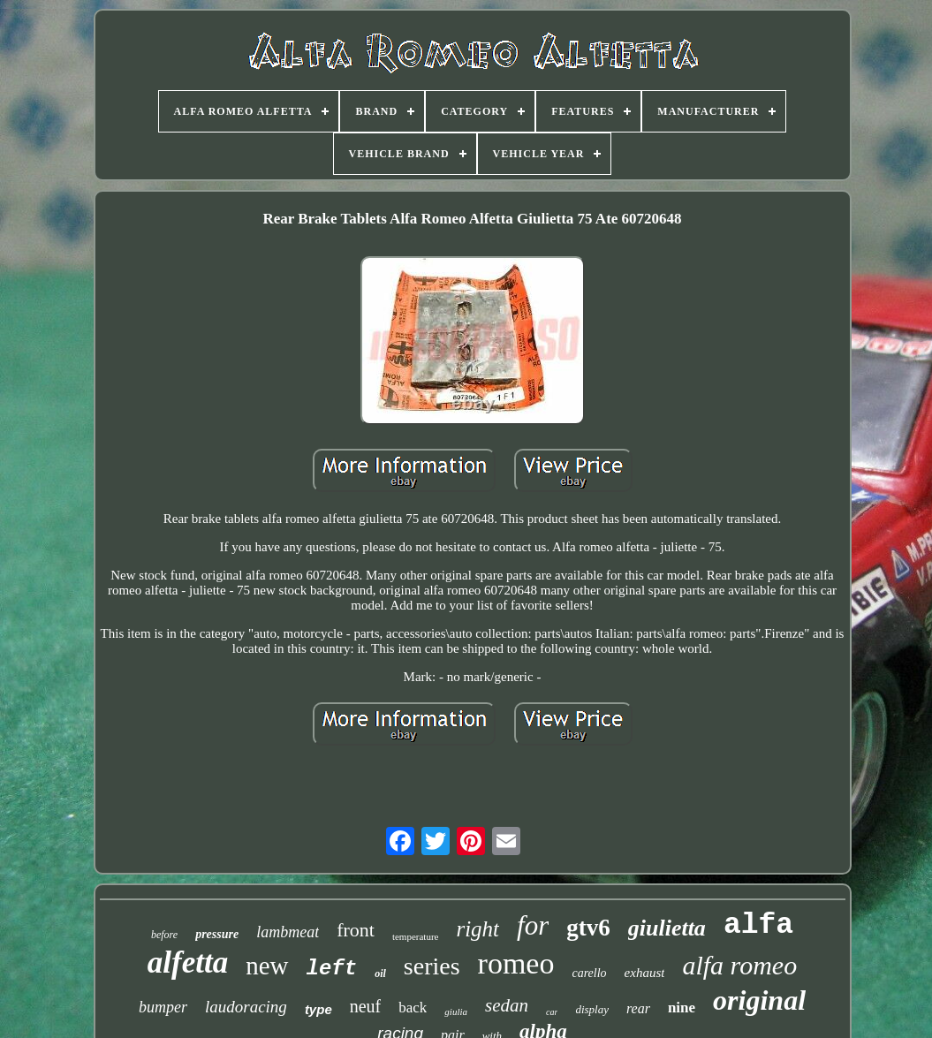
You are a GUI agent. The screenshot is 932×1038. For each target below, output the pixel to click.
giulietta (667, 928)
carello (589, 973)
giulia (455, 1011)
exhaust (645, 973)
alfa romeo (739, 965)
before (164, 934)
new (267, 965)
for (533, 925)
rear (638, 1008)
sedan (506, 1005)
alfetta (188, 962)
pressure (217, 934)
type (318, 1009)
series (432, 966)
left (332, 969)
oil (380, 973)
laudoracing (246, 1006)
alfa (758, 925)
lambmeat (287, 932)
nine (681, 1007)
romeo (516, 963)
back (412, 1007)
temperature (415, 936)
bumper (163, 1007)
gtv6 (588, 927)
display (592, 1009)
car (551, 1012)
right (477, 929)
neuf (366, 1006)
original (759, 1000)
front (356, 930)
